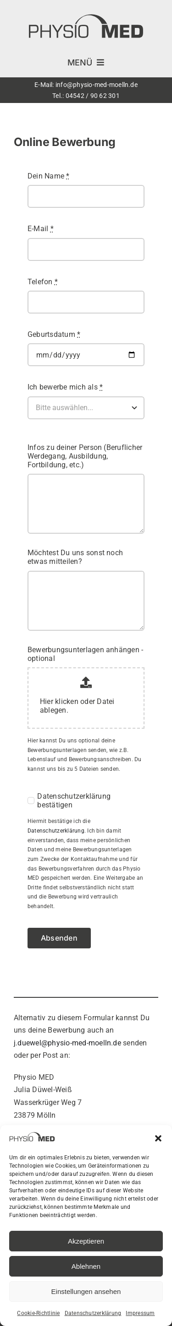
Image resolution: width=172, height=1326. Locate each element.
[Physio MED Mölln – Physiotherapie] (86, 17)
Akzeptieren (86, 1241)
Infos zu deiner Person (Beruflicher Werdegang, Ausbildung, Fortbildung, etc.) (85, 456)
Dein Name (49, 176)
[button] (158, 1138)
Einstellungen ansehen (86, 1291)
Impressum (140, 1313)
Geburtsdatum (54, 334)
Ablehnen (86, 1266)
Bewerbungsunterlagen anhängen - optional (85, 654)
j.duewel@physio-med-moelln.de (67, 1043)
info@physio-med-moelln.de (96, 84)
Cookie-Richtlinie (38, 1313)
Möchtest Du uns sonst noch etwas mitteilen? (75, 557)
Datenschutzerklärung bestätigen (74, 800)
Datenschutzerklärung (93, 1313)
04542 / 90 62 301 (93, 95)
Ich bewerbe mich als (65, 387)
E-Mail (41, 228)
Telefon (43, 281)
